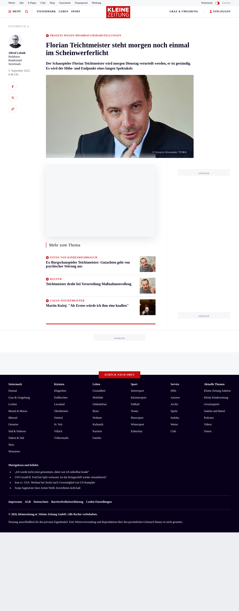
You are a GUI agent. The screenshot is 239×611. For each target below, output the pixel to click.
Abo (21, 3)
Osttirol (58, 417)
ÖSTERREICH (18, 26)
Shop (52, 3)
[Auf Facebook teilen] (12, 86)
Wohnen (97, 417)
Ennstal (12, 390)
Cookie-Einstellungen (99, 501)
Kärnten (226, 3)
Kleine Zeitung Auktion (217, 390)
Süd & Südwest (17, 431)
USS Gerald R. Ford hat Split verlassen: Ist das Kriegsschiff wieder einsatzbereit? (60, 477)
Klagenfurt (60, 390)
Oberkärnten (61, 411)
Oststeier (13, 424)
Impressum (15, 501)
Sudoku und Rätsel (214, 411)
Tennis (134, 411)
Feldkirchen (61, 397)
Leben (63, 11)
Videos (208, 424)
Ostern (207, 431)
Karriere (97, 431)
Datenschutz (41, 501)
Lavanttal (59, 404)
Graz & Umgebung (184, 11)
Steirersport (137, 390)
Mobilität (98, 397)
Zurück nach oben (119, 374)
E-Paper (32, 3)
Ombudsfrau (100, 404)
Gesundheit (99, 390)
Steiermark (46, 11)
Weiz (11, 444)
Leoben (12, 404)
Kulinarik (98, 424)
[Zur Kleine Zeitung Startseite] (118, 14)
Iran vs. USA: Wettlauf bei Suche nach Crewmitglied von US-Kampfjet (55, 482)
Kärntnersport (138, 397)
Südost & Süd (16, 437)
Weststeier (14, 451)
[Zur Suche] (26, 11)
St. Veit (58, 424)
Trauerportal (81, 3)
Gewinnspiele (211, 404)
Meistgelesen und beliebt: (23, 465)
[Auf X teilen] (12, 98)
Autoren (175, 397)
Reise (96, 411)
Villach (58, 431)
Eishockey (137, 431)
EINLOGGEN (220, 12)
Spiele (174, 411)
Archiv (174, 404)
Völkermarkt (61, 437)
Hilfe (173, 390)
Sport (75, 11)
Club (43, 3)
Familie (97, 437)
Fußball (135, 404)
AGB (28, 501)
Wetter (11, 3)
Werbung (96, 3)
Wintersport (137, 424)
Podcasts (209, 417)
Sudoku (175, 417)
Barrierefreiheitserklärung (67, 501)
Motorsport (137, 417)
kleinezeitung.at (27, 514)
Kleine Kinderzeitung (216, 397)
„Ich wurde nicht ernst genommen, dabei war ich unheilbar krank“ (52, 471)
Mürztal (12, 417)
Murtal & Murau (17, 411)
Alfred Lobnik (17, 52)
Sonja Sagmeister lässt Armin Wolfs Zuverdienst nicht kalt (47, 487)
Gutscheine (65, 3)
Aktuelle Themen (214, 384)
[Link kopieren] (12, 109)
